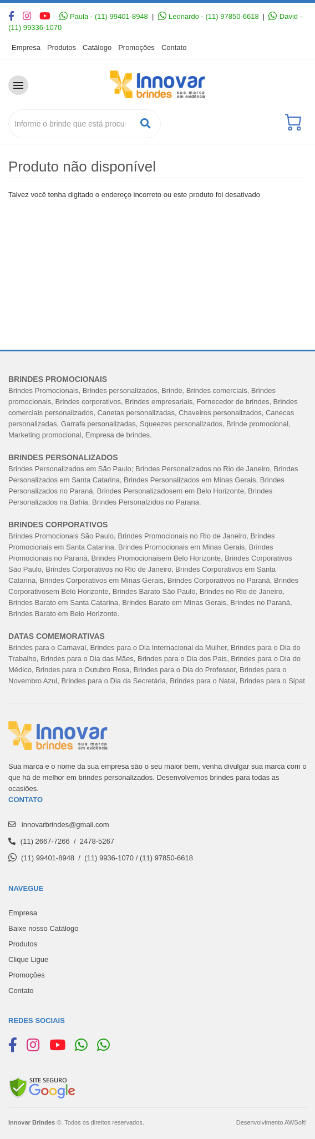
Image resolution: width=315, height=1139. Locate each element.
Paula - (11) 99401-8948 (103, 16)
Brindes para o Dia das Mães (87, 658)
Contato (174, 47)
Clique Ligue (28, 959)
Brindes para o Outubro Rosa (82, 670)
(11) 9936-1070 (109, 858)
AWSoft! (295, 1122)
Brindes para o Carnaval (47, 647)
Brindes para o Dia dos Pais (182, 658)
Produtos (61, 47)
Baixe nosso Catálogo (43, 928)
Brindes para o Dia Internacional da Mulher (158, 647)
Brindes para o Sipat (272, 681)
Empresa (26, 47)
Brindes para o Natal (203, 681)
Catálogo (97, 47)
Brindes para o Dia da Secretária (113, 681)
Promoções (136, 47)
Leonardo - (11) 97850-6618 (208, 16)
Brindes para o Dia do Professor (185, 670)
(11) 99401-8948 (47, 858)
